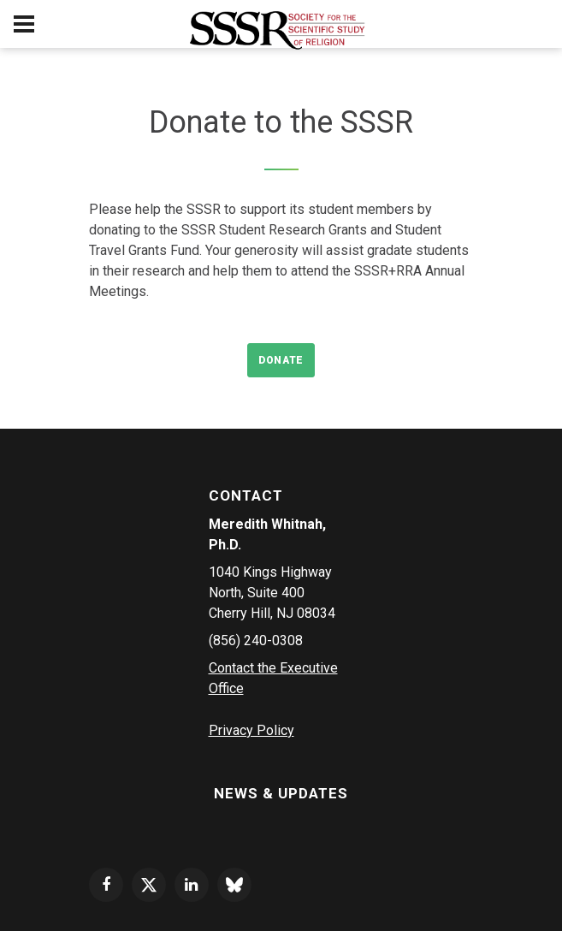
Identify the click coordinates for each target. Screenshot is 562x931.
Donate (281, 360)
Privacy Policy (251, 730)
